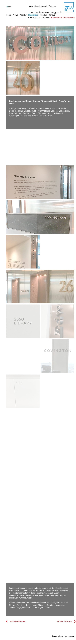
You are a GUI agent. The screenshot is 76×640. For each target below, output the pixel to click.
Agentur (23, 15)
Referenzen (33, 15)
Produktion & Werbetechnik (63, 17)
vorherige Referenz (18, 621)
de (7, 6)
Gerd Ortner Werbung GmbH (51, 8)
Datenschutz (57, 636)
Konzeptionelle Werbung (38, 17)
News (15, 15)
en (10, 6)
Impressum (69, 636)
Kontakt (52, 15)
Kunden (43, 15)
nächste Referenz (64, 621)
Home (8, 15)
